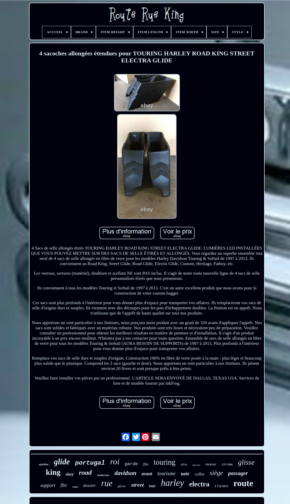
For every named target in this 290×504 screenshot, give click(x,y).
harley (172, 483)
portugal (90, 462)
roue (75, 486)
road (85, 472)
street (137, 484)
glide (62, 461)
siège (216, 472)
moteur (211, 464)
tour (152, 486)
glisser (122, 486)
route (243, 483)
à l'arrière (221, 486)
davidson (125, 473)
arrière (44, 464)
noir (185, 473)
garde (131, 464)
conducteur (103, 475)
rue (106, 483)
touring (164, 462)
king (53, 472)
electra (199, 484)
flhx (145, 464)
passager (238, 473)
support (47, 485)
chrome (227, 464)
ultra (184, 464)
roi (114, 461)
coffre (199, 474)
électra (196, 464)
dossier (89, 485)
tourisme (166, 473)
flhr (64, 485)
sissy (70, 474)
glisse (246, 462)
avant (147, 473)
